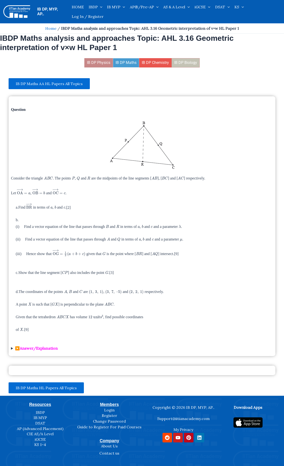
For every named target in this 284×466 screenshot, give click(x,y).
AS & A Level (176, 6)
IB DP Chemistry (155, 62)
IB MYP (116, 6)
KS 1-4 (40, 444)
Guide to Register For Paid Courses (109, 427)
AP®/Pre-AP (144, 6)
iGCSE (202, 6)
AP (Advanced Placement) (40, 428)
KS (239, 6)
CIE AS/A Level (40, 433)
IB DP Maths (126, 62)
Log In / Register (88, 16)
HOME (78, 7)
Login (109, 410)
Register (109, 415)
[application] (100, 6)
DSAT (222, 6)
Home (50, 28)
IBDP (95, 6)
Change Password (109, 421)
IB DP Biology (185, 62)
